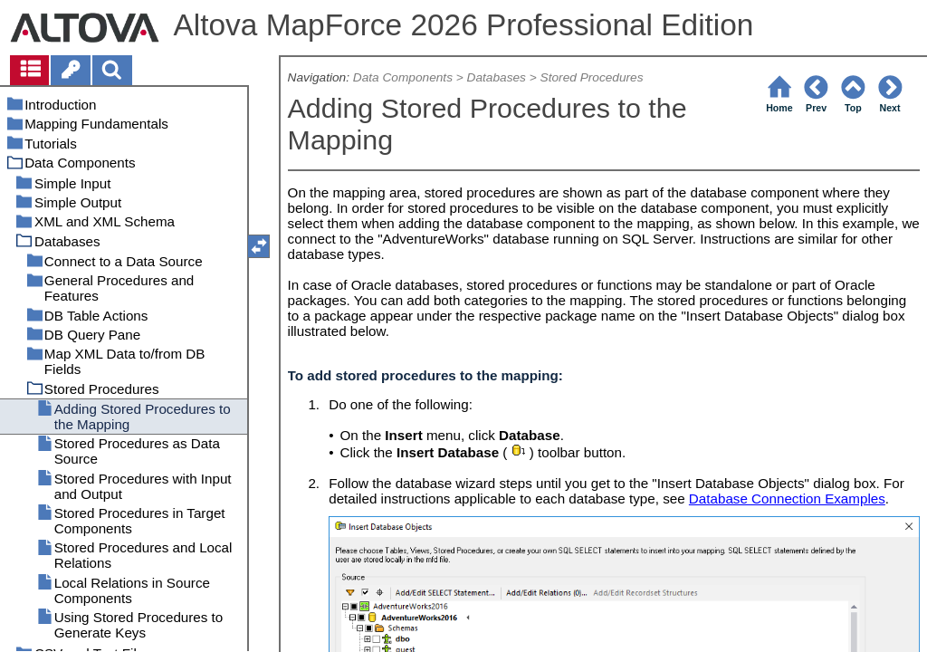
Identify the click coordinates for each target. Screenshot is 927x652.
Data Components (403, 77)
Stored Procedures (592, 77)
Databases (496, 77)
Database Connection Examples (787, 498)
